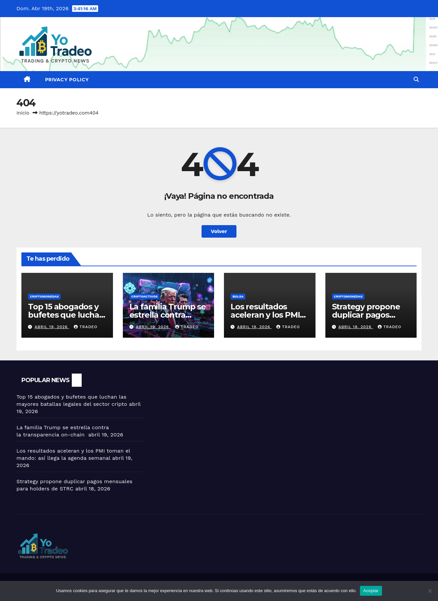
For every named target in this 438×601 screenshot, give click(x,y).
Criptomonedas (44, 296)
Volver (219, 231)
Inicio (22, 113)
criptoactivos (144, 296)
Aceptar (371, 590)
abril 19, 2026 (52, 327)
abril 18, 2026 (355, 327)
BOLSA (238, 296)
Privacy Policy (67, 80)
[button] (416, 79)
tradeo (85, 327)
